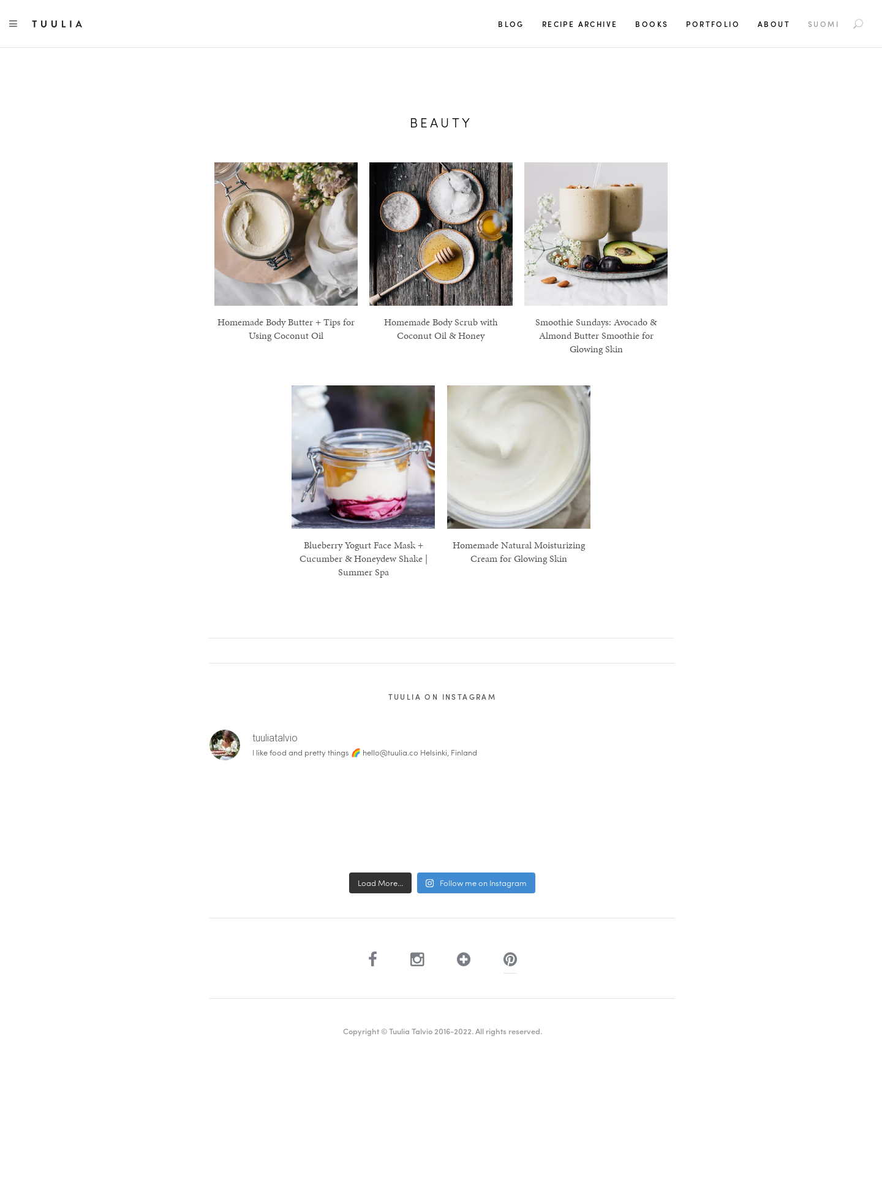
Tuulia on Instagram (442, 696)
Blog (511, 23)
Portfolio (713, 23)
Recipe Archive (580, 23)
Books (651, 23)
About (774, 23)
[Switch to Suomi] (823, 24)
